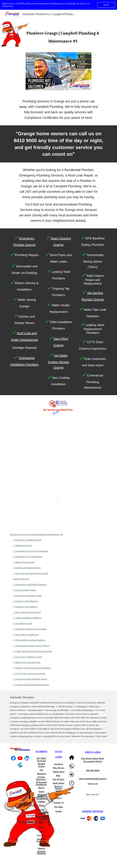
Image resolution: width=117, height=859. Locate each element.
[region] (58, 5)
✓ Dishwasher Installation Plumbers (30, 584)
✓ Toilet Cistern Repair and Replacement (32, 651)
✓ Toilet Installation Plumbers (27, 618)
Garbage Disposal (21, 579)
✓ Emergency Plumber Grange (27, 540)
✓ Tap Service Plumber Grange (27, 657)
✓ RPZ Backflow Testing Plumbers (29, 640)
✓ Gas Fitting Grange (22, 623)
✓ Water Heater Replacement (27, 612)
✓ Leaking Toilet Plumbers (25, 601)
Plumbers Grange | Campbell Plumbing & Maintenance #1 (36, 534)
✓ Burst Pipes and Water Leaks (27, 595)
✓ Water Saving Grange (24, 562)
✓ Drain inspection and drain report (30, 679)
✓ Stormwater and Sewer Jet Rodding (30, 551)
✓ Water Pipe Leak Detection (26, 662)
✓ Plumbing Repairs (22, 545)
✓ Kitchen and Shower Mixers (27, 567)
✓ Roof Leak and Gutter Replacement (30, 573)
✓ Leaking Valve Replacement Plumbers (32, 668)
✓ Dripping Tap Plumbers (25, 606)
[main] (62, 33)
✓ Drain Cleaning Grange (24, 590)
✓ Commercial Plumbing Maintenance (31, 684)
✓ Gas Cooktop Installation (26, 634)
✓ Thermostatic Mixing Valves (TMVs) (31, 645)
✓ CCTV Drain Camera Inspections (29, 673)
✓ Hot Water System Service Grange (29, 629)
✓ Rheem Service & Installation (27, 556)
